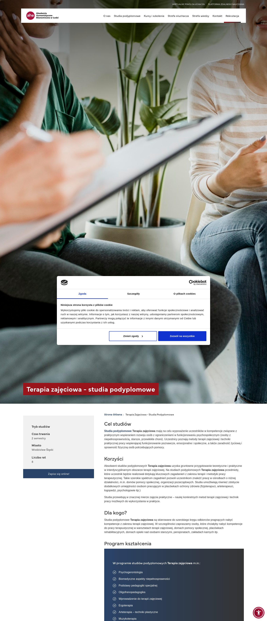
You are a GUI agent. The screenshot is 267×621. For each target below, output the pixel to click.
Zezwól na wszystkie (182, 336)
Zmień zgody (133, 336)
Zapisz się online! (58, 473)
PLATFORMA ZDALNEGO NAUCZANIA (226, 4)
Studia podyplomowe (127, 16)
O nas (107, 16)
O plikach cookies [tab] (184, 293)
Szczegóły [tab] (133, 293)
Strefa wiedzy (200, 16)
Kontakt (217, 16)
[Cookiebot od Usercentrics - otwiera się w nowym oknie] (191, 282)
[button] (259, 613)
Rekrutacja (232, 16)
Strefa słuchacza (178, 16)
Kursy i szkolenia (154, 16)
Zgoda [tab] (82, 293)
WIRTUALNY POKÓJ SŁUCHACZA (188, 4)
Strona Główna (113, 414)
